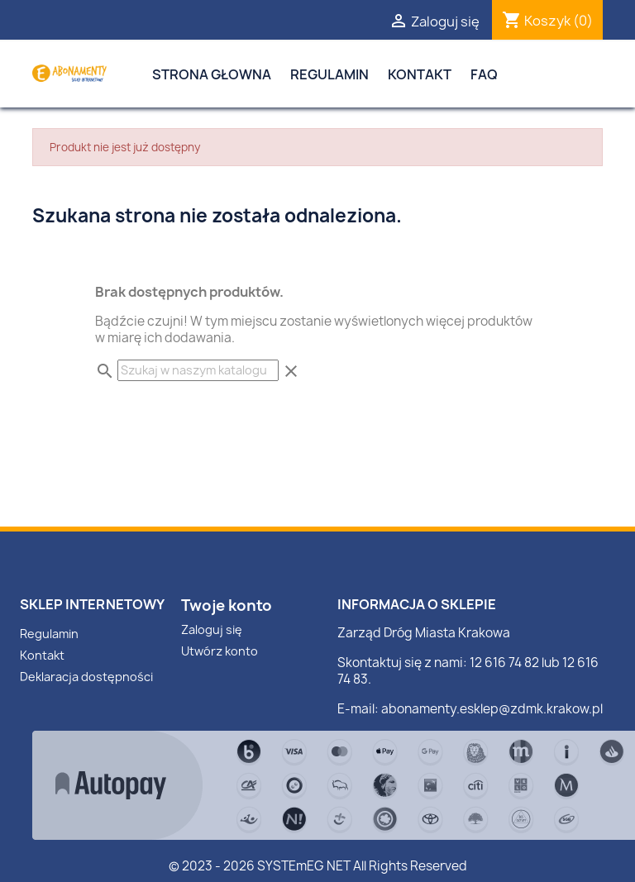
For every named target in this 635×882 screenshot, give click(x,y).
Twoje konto (226, 605)
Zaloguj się (211, 629)
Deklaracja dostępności (86, 676)
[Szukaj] (198, 370)
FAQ (484, 74)
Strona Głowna (211, 74)
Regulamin (329, 74)
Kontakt (419, 74)
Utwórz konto (219, 651)
